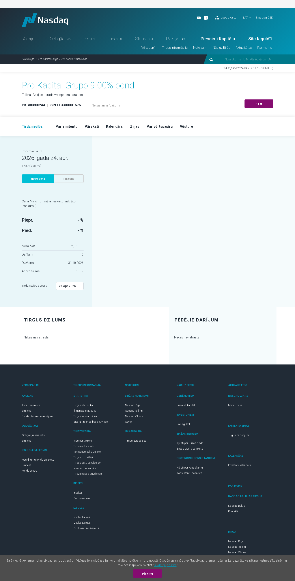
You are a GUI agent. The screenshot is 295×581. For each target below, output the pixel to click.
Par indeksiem (81, 498)
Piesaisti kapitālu (186, 405)
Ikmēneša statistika (84, 410)
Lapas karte (225, 18)
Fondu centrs (29, 470)
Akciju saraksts (31, 405)
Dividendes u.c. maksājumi (37, 416)
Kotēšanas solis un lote (87, 451)
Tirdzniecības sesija (34, 285)
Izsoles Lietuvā (81, 522)
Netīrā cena (38, 178)
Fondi (89, 38)
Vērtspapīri (148, 47)
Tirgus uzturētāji (83, 457)
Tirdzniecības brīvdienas (87, 473)
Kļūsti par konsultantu (190, 467)
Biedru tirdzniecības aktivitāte (90, 421)
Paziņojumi (177, 38)
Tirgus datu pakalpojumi (87, 462)
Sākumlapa (28, 59)
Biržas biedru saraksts (190, 448)
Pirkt (259, 103)
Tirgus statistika (83, 405)
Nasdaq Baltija (236, 505)
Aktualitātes (244, 47)
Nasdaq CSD (264, 17)
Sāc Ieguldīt (260, 38)
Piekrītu (147, 573)
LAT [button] (245, 17)
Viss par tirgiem (82, 440)
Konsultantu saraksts (189, 473)
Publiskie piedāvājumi (86, 528)
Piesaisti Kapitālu (218, 38)
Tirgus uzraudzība (135, 440)
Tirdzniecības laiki (83, 446)
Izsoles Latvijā (81, 517)
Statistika (144, 38)
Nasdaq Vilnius (134, 416)
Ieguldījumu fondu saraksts (38, 459)
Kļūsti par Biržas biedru (190, 443)
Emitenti (27, 410)
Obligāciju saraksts (33, 435)
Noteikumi (200, 47)
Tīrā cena (68, 178)
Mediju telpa (235, 405)
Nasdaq (45, 20)
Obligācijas (60, 38)
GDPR (128, 421)
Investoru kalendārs (84, 468)
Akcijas (30, 38)
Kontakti (233, 511)
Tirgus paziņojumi (239, 435)
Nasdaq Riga (132, 405)
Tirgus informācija (175, 47)
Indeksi (115, 38)
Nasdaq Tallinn (134, 410)
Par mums (264, 47)
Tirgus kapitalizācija (85, 416)
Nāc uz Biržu (221, 47)
